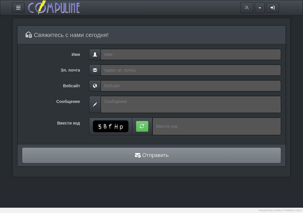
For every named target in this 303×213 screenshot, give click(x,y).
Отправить (151, 155)
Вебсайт (71, 85)
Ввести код (68, 123)
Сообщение (68, 101)
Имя (76, 54)
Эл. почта (70, 70)
